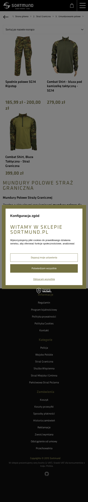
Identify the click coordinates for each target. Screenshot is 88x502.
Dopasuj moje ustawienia (44, 257)
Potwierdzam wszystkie (44, 268)
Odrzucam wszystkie (44, 279)
